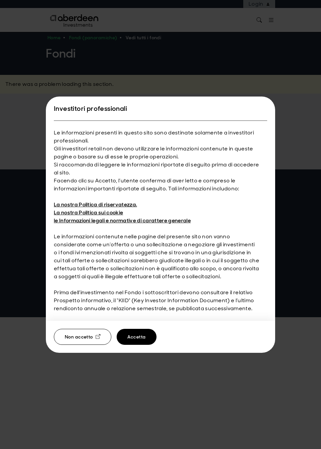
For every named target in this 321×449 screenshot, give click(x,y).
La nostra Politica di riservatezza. (95, 204)
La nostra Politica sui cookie (88, 212)
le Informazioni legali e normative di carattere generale (122, 220)
